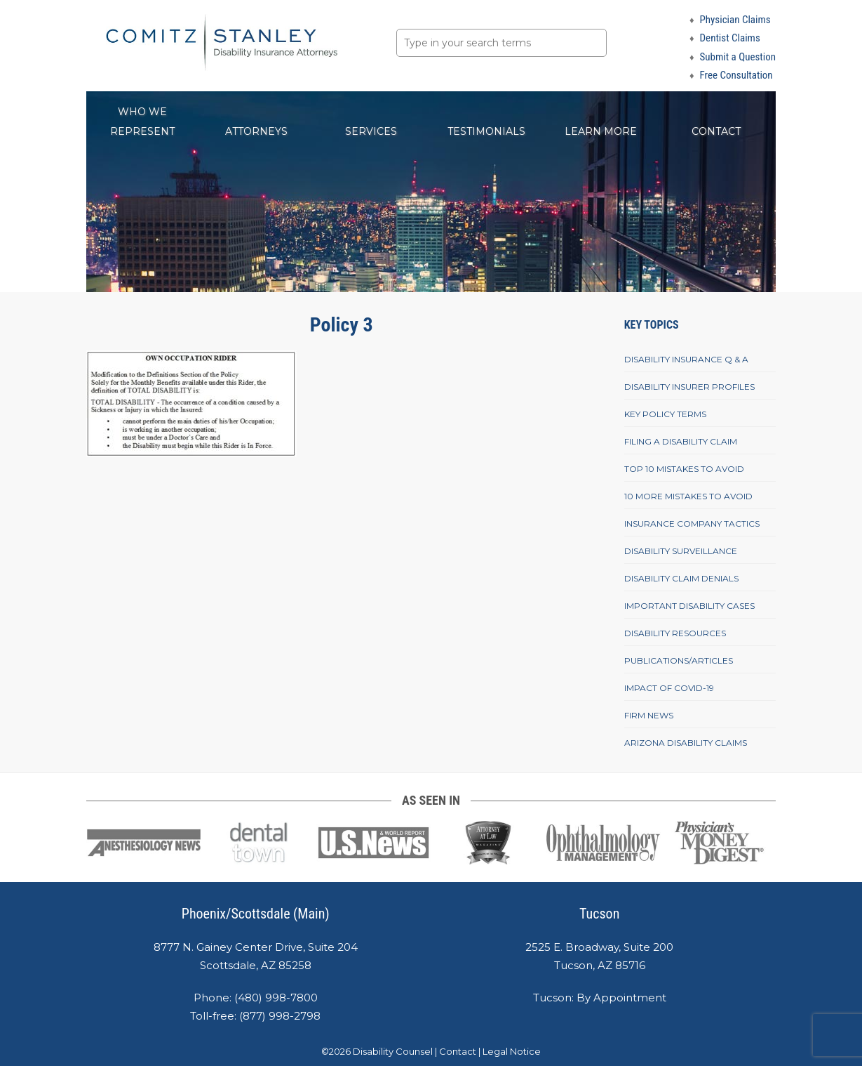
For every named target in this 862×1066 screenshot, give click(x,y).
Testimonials (486, 131)
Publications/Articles (678, 660)
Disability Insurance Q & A (686, 359)
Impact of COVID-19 (669, 688)
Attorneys (256, 131)
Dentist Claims (730, 38)
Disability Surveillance (680, 551)
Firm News (648, 715)
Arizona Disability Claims (685, 742)
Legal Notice (512, 1051)
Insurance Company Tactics (692, 523)
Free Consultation (736, 75)
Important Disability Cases (689, 605)
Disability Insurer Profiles (689, 386)
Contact (716, 131)
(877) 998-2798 (280, 1015)
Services (371, 131)
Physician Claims (735, 19)
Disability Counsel (393, 1051)
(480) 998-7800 (276, 997)
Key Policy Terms (665, 414)
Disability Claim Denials (681, 578)
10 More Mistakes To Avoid (688, 496)
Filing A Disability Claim (680, 441)
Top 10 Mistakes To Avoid (684, 468)
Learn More (601, 131)
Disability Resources (675, 633)
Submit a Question (738, 57)
